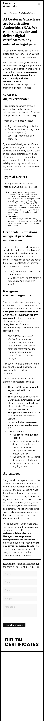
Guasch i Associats (10, 4)
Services (13, 13)
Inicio (5, 13)
